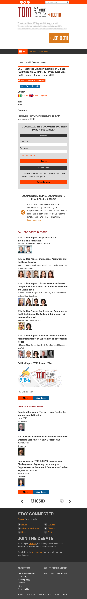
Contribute (22, 576)
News (23, 532)
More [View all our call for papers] (25, 398)
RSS (50, 532)
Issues (24, 524)
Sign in (33, 51)
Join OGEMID (59, 38)
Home (20, 62)
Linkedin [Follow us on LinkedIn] (21, 2)
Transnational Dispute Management (39, 12)
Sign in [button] (44, 161)
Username (24, 141)
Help (20, 586)
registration (37, 552)
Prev (22, 501)
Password (24, 148)
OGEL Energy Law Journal (55, 573)
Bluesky (51, 528)
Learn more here (34, 220)
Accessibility (23, 589)
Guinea (25, 95)
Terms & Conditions (26, 573)
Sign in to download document (32, 80)
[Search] (57, 2)
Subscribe (43, 51)
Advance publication (30, 528)
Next (70, 501)
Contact (21, 582)
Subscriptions (24, 579)
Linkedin (51, 524)
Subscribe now (43, 182)
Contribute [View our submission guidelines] (41, 398)
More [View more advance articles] (25, 492)
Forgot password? (28, 155)
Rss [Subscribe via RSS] (28, 2)
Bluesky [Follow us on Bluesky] (24, 2)
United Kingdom (40, 95)
